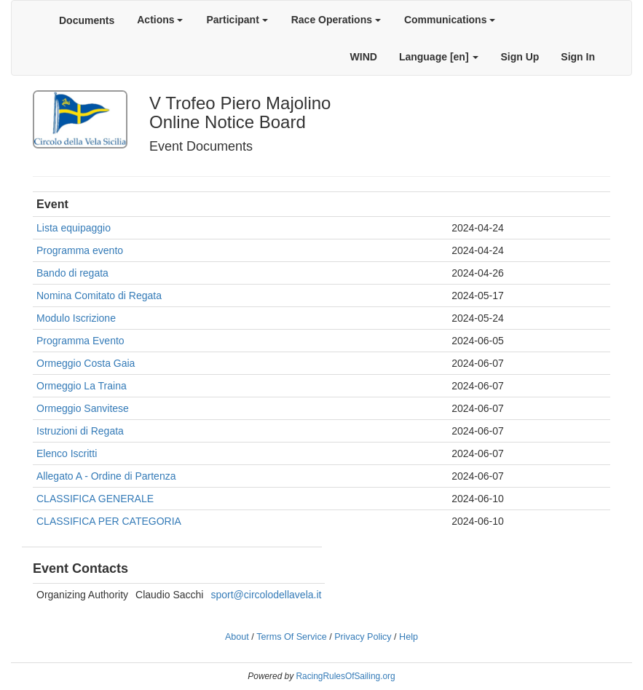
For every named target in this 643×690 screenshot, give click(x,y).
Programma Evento (80, 340)
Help (408, 637)
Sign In (578, 57)
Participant (236, 19)
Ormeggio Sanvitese (82, 408)
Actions (160, 19)
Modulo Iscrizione (76, 318)
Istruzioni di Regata (80, 431)
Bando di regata (72, 273)
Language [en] (439, 57)
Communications (449, 19)
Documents (86, 20)
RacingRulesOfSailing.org (345, 676)
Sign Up (519, 57)
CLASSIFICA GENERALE (95, 498)
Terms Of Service (291, 637)
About (237, 637)
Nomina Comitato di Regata (99, 295)
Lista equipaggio (73, 228)
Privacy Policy (362, 637)
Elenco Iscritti (66, 453)
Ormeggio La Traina (81, 386)
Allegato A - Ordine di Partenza (105, 476)
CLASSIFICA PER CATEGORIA (108, 521)
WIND (363, 57)
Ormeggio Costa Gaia (85, 363)
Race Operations (336, 19)
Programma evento (79, 250)
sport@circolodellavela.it (265, 594)
